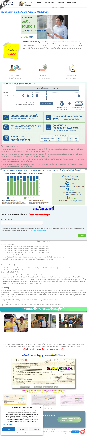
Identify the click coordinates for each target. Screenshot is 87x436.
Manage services (8, 424)
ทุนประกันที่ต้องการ (6, 219)
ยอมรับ (9, 429)
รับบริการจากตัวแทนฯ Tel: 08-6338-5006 (53, 1)
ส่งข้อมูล (82, 235)
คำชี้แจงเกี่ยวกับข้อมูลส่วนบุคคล (26, 433)
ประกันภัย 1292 (35, 1)
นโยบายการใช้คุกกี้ (13, 433)
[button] (40, 407)
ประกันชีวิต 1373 (24, 1)
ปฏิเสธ (22, 429)
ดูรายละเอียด (35, 429)
